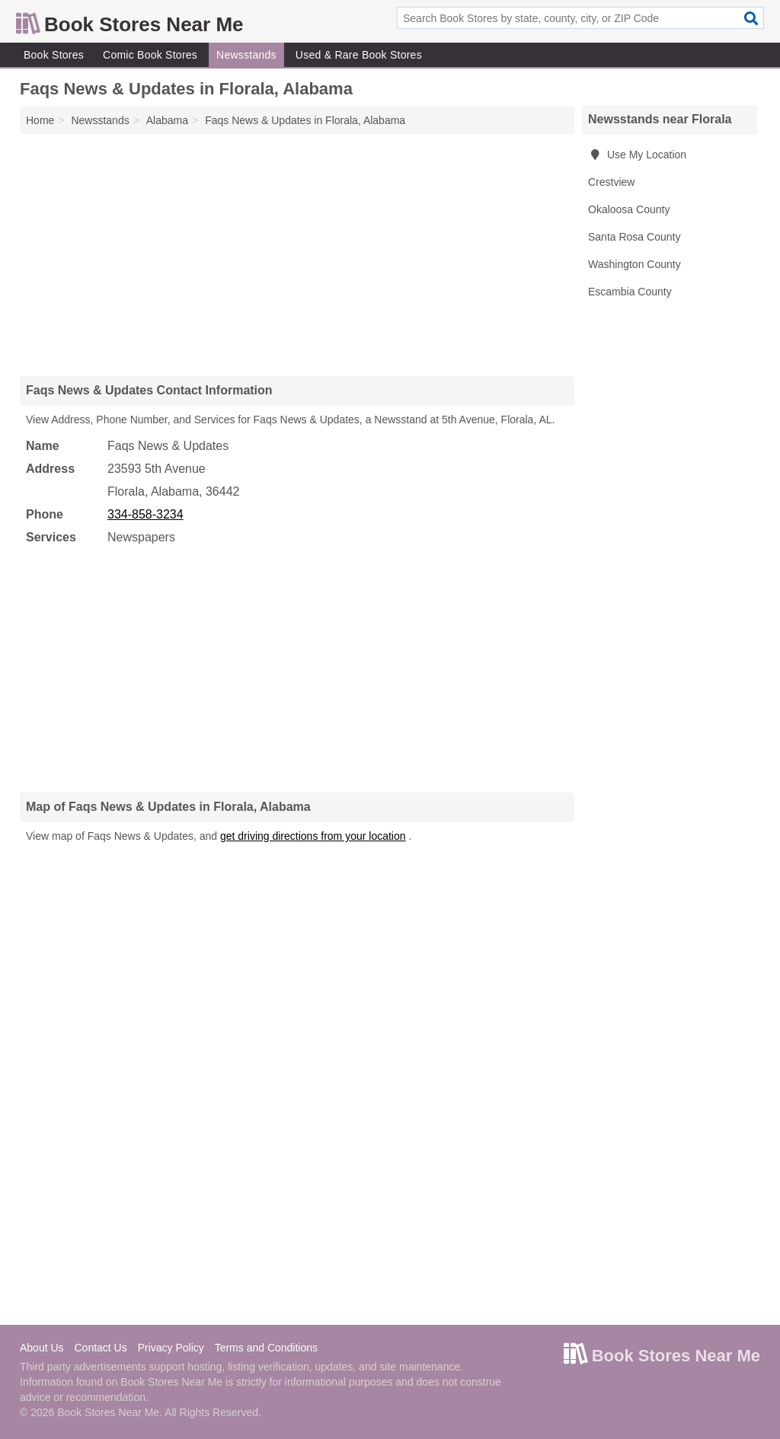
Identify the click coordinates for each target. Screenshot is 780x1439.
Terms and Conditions (266, 1348)
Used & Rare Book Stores (359, 55)
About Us (42, 1348)
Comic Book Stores (150, 55)
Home (40, 120)
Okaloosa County (629, 209)
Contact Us (100, 1348)
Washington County (634, 264)
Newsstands (246, 55)
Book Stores (54, 55)
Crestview (611, 182)
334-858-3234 (145, 514)
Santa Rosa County (634, 237)
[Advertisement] (297, 254)
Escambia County (630, 292)
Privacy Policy (171, 1348)
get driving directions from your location (313, 836)
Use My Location (637, 154)
